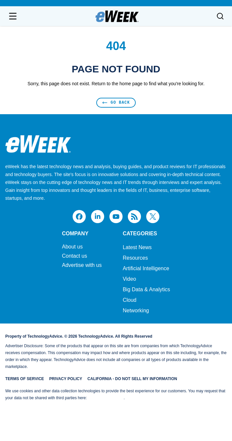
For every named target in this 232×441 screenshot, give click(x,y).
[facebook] (79, 216)
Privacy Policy (65, 378)
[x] (152, 216)
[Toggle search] (220, 16)
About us (72, 246)
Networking (136, 310)
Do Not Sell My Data (106, 398)
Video (129, 279)
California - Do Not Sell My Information (132, 378)
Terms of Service (24, 378)
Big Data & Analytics (146, 289)
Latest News (137, 247)
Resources (135, 258)
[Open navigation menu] (13, 16)
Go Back (116, 102)
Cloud (129, 300)
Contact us (74, 256)
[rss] (134, 216)
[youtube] (116, 216)
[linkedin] (97, 216)
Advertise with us (82, 265)
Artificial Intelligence (146, 268)
